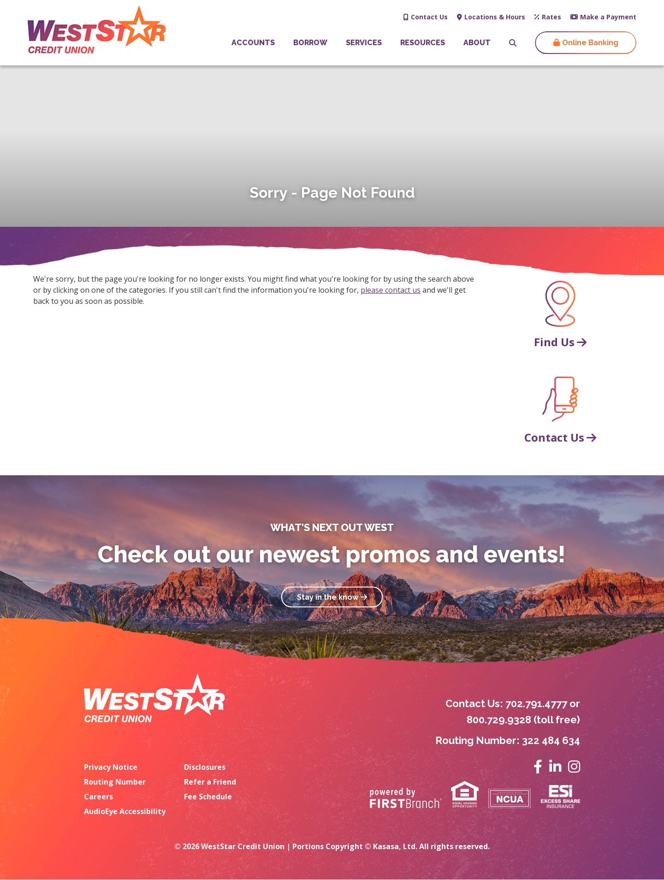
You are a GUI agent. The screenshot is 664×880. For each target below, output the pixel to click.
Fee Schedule (208, 796)
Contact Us (429, 16)
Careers (98, 796)
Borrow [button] (310, 42)
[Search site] (512, 43)
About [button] (477, 42)
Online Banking (590, 42)
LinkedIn (555, 767)
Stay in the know (327, 596)
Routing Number (115, 782)
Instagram (574, 767)
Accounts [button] (253, 42)
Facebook (538, 767)
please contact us (391, 290)
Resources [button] (422, 42)
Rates (551, 16)
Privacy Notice (110, 767)
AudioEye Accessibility (125, 811)
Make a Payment (608, 16)
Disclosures (204, 767)
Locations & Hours (494, 16)
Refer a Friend (210, 782)
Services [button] (364, 42)
